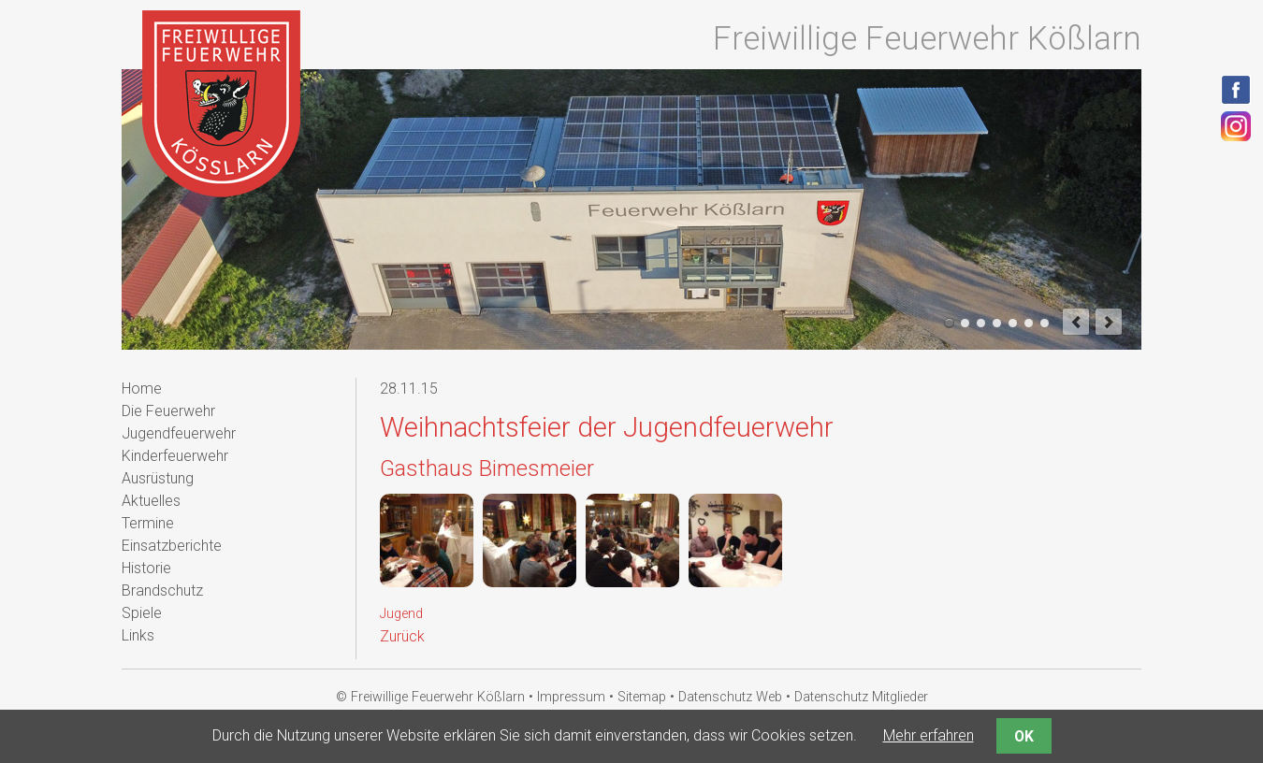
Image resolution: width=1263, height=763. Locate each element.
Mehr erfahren (928, 735)
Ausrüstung (158, 478)
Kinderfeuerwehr (175, 456)
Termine (148, 523)
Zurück (402, 636)
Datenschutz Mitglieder (861, 697)
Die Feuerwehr (168, 411)
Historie (146, 568)
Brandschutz (162, 590)
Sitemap (641, 697)
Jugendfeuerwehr (179, 433)
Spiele (142, 613)
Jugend (401, 614)
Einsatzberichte (172, 545)
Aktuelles (151, 501)
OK (1024, 736)
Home (142, 388)
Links (138, 635)
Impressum (571, 697)
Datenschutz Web (730, 697)
